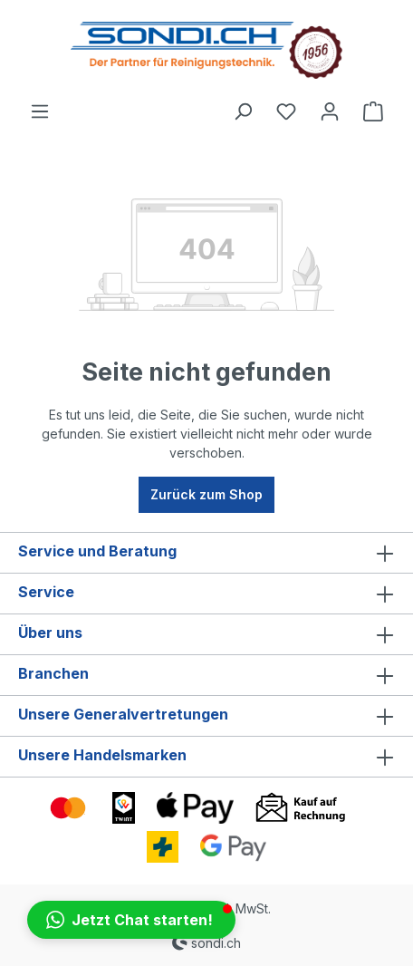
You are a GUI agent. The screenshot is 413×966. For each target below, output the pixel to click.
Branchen (53, 673)
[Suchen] (242, 111)
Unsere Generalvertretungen (123, 714)
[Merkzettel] (286, 111)
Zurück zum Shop (206, 494)
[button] (131, 920)
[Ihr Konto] (329, 111)
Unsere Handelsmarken (102, 755)
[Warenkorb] (373, 111)
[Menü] (40, 111)
